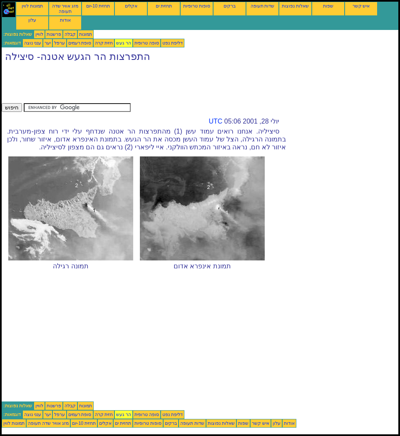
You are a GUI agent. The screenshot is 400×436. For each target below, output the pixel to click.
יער (48, 42)
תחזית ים (164, 5)
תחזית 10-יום (98, 5)
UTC (215, 121)
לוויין (39, 34)
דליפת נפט (172, 42)
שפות (328, 5)
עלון (32, 19)
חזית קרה (104, 42)
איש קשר (361, 5)
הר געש (123, 42)
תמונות (85, 34)
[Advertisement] (153, 84)
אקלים (131, 5)
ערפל (59, 42)
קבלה (70, 34)
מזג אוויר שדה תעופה (65, 8)
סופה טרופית (146, 42)
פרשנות (54, 34)
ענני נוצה (32, 42)
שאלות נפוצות (295, 5)
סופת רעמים (80, 42)
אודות (65, 19)
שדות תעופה (263, 5)
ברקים (230, 5)
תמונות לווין (32, 5)
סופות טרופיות (196, 5)
